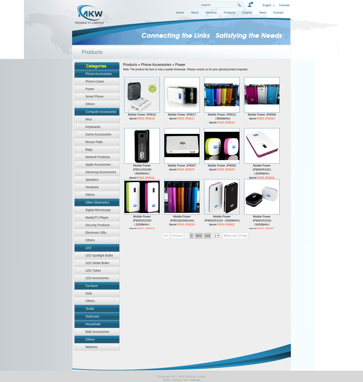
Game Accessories (98, 134)
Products (229, 12)
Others (90, 104)
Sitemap (195, 380)
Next (198, 235)
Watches (91, 347)
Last (207, 235)
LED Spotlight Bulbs (99, 255)
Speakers (92, 179)
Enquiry (247, 12)
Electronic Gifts (95, 232)
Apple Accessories (98, 164)
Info (186, 380)
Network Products (97, 157)
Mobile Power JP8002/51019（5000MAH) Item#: (222, 220)
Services (211, 12)
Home (180, 12)
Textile (89, 308)
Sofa (88, 293)
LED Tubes (93, 270)
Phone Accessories (98, 74)
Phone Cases (94, 81)
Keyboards (92, 127)
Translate (284, 5)
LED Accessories (97, 278)
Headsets (92, 187)
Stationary (92, 316)
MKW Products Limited (92, 21)
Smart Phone (94, 96)
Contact (278, 12)
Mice (88, 119)
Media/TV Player (96, 217)
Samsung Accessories (100, 172)
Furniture (91, 286)
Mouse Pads (94, 142)
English (267, 5)
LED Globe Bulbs (97, 263)
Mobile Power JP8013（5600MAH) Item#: (222, 118)
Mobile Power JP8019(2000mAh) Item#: (182, 220)
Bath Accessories (97, 331)
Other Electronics (97, 202)
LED (88, 248)
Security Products (97, 225)
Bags (89, 149)
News (262, 12)
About (195, 12)
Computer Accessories (100, 112)
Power (89, 89)
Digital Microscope (98, 210)
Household (92, 324)
